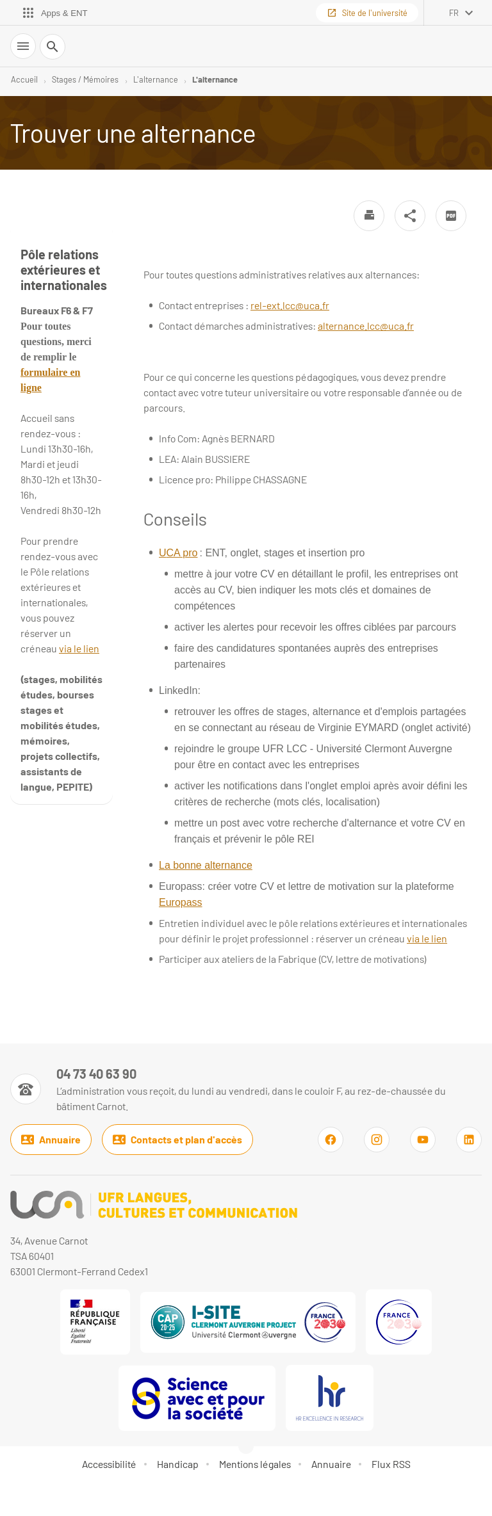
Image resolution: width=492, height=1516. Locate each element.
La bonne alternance (205, 865)
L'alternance (155, 79)
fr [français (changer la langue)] (454, 13)
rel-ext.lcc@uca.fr (289, 305)
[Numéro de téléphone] (246, 1089)
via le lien (427, 938)
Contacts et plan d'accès (177, 1139)
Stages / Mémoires (85, 79)
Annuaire (51, 1139)
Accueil (24, 79)
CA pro (182, 552)
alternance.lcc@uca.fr (366, 325)
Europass (180, 902)
